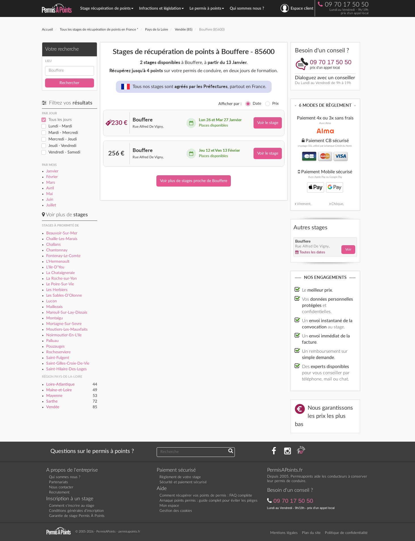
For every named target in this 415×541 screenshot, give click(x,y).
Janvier (52, 171)
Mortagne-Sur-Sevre (64, 324)
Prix (275, 104)
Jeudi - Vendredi (62, 146)
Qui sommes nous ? (247, 8)
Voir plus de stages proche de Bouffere (193, 181)
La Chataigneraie (60, 273)
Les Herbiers (56, 290)
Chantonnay (56, 250)
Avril (50, 188)
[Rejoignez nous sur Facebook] (274, 451)
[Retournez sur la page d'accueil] (60, 531)
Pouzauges (55, 346)
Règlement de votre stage (180, 477)
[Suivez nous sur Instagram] (287, 451)
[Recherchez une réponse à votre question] (231, 451)
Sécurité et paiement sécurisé (183, 482)
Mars (50, 183)
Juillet (51, 205)
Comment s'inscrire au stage (71, 506)
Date (257, 104)
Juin (49, 200)
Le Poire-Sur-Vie (60, 284)
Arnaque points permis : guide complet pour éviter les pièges (208, 500)
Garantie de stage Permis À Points (77, 516)
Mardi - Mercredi (63, 133)
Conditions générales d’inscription (76, 511)
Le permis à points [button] (207, 8)
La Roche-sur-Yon (61, 279)
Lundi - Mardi (60, 126)
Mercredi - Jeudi (62, 139)
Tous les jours (60, 120)
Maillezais (54, 307)
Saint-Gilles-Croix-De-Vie (67, 363)
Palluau (52, 341)
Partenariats (58, 482)
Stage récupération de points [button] (106, 8)
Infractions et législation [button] (161, 8)
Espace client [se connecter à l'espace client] (296, 8)
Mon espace (169, 506)
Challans (53, 245)
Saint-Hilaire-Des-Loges (66, 369)
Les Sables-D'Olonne (64, 296)
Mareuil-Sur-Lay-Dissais (66, 313)
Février (52, 177)
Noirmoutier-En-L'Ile (64, 335)
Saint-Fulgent (57, 358)
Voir (348, 249)
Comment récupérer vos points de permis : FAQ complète (205, 495)
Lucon (51, 301)
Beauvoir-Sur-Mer (61, 233)
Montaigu (54, 318)
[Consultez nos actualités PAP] (301, 451)
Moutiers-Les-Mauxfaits (67, 330)
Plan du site (311, 533)
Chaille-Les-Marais (61, 239)
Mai (49, 194)
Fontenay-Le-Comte (63, 256)
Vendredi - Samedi (64, 152)
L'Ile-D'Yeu (55, 267)
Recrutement (59, 492)
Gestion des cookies (175, 511)
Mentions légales (284, 533)
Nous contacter (61, 487)
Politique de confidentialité (346, 533)
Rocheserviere (58, 352)
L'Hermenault (57, 262)
